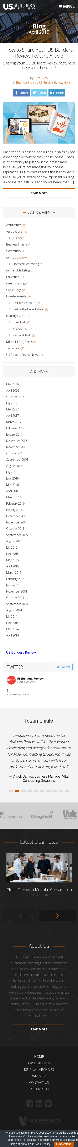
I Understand (63, 1144)
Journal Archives (39, 1069)
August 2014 (14, 610)
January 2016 (14, 510)
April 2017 (12, 416)
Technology (13, 348)
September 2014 (17, 604)
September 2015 (17, 535)
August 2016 (14, 466)
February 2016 (15, 503)
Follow (63, 667)
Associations (14, 231)
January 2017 (14, 434)
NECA (16, 238)
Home (39, 1056)
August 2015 (14, 541)
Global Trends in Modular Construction (39, 889)
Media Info (38, 1089)
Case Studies (39, 1063)
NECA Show (19, 329)
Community (13, 251)
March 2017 (13, 422)
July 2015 (11, 547)
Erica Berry (41, 78)
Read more (39, 193)
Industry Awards (16, 296)
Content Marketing (18, 270)
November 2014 (16, 591)
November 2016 (16, 447)
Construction (14, 257)
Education (12, 277)
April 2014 (12, 635)
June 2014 (12, 623)
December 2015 (16, 516)
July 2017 (11, 403)
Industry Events (15, 316)
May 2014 (12, 629)
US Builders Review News (55, 83)
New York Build (21, 335)
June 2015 (12, 554)
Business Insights (27, 83)
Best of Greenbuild (24, 303)
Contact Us (39, 1082)
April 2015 (12, 566)
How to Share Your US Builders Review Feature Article (39, 52)
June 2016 (12, 478)
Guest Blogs (13, 290)
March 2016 (13, 497)
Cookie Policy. (43, 1144)
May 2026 (12, 384)
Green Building (15, 283)
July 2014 (11, 617)
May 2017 (12, 409)
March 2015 (13, 573)
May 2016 (12, 485)
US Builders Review (21, 652)
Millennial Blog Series (19, 342)
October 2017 (15, 397)
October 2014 (15, 598)
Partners (39, 1076)
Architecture (13, 225)
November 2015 (16, 522)
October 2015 (15, 529)
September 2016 (17, 460)
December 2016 (16, 441)
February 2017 (15, 428)
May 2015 (12, 560)
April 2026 (12, 390)
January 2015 (14, 585)
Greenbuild (19, 322)
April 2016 (12, 491)
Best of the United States (28, 309)
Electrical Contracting (25, 264)
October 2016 (15, 453)
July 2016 (11, 472)
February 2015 (15, 579)
